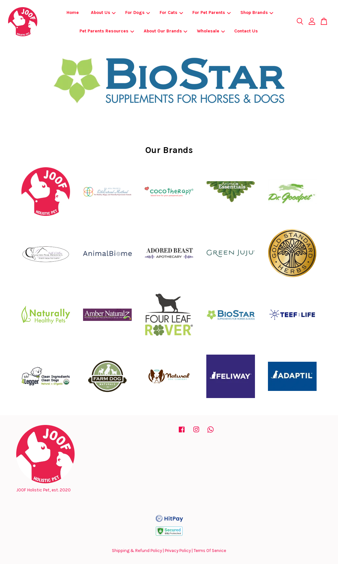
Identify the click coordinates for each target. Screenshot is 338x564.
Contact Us (246, 31)
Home (72, 12)
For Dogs (137, 12)
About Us (103, 12)
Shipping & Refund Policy (137, 550)
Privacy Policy (178, 550)
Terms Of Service (210, 550)
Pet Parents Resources (106, 31)
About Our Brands (165, 31)
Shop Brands (256, 12)
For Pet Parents (211, 12)
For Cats (171, 12)
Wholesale (211, 31)
